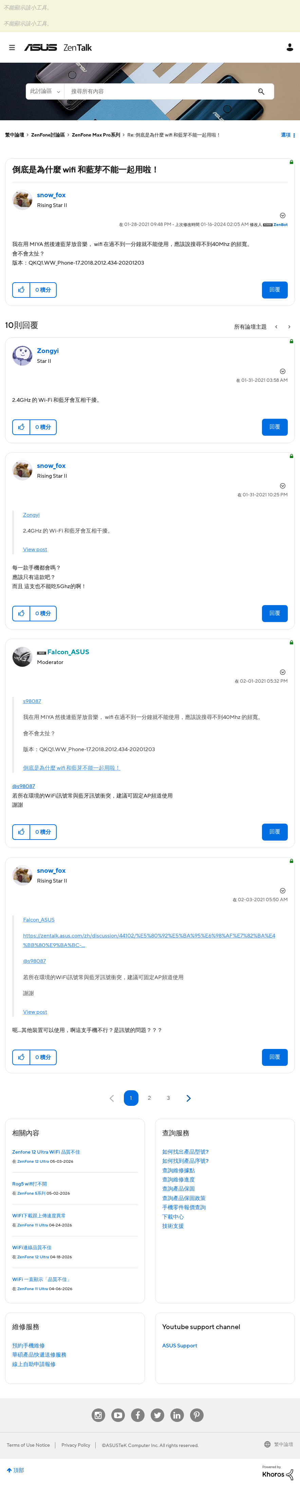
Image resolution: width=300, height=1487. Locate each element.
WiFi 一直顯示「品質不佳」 (42, 1280)
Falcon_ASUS (39, 919)
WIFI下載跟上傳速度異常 (39, 1216)
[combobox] (169, 91)
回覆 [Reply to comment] (274, 427)
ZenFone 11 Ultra (32, 1225)
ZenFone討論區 (48, 135)
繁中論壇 (14, 135)
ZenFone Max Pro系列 (96, 135)
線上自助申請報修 (34, 1364)
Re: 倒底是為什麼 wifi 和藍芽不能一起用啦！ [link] (174, 135)
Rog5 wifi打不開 (29, 1184)
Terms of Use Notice (28, 1445)
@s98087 (23, 786)
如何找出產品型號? (185, 1152)
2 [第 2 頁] (149, 1098)
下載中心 (173, 1217)
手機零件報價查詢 (184, 1207)
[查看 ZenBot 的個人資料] (281, 224)
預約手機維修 (28, 1345)
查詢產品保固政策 (184, 1198)
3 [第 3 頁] (168, 1098)
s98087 (32, 701)
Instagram (98, 1408)
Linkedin (177, 1408)
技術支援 (173, 1226)
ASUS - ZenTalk (58, 47)
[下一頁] (188, 1098)
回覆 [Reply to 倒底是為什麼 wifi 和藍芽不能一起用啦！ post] (274, 289)
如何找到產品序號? (185, 1161)
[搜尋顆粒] (45, 91)
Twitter (157, 1408)
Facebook (137, 1408)
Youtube (118, 1408)
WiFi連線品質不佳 (32, 1248)
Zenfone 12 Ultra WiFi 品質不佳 (46, 1152)
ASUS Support (179, 1345)
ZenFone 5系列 (31, 1193)
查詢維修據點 (178, 1170)
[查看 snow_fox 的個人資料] (51, 195)
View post (35, 549)
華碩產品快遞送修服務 (39, 1354)
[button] (21, 290)
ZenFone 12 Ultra (33, 1161)
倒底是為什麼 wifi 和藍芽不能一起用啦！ (71, 768)
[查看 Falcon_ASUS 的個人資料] (68, 652)
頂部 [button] (18, 1470)
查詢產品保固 (178, 1188)
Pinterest (197, 1408)
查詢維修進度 (178, 1179)
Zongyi (31, 515)
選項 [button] (285, 135)
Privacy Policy (75, 1445)
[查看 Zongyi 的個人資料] (48, 351)
